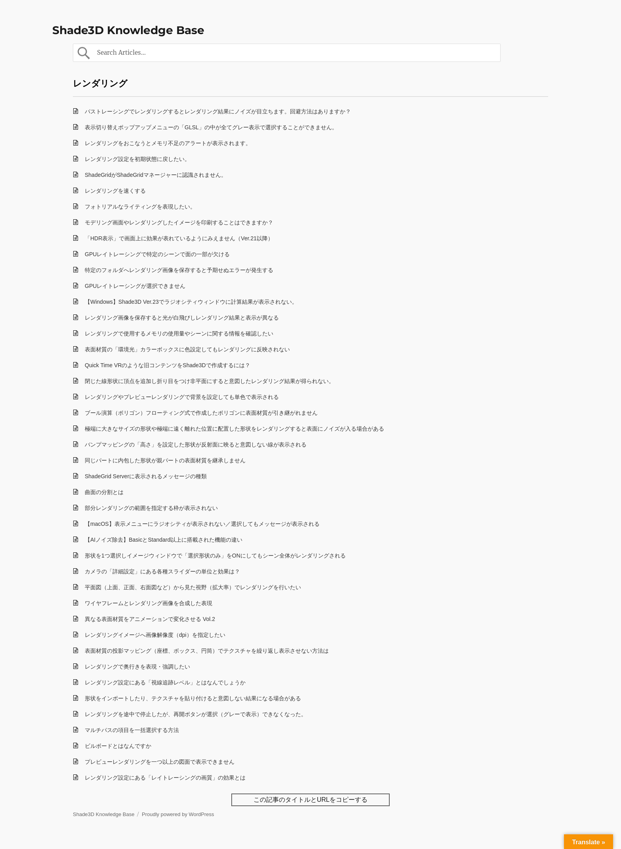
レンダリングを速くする (115, 191)
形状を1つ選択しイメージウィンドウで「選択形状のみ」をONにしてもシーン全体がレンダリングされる (215, 555)
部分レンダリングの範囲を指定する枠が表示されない (151, 508)
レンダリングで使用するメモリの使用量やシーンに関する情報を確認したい (179, 333)
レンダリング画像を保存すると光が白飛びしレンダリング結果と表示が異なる (182, 317)
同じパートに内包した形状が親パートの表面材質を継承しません (165, 460)
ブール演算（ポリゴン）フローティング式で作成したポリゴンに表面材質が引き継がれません (201, 413)
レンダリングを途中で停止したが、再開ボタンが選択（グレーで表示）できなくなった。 (196, 714)
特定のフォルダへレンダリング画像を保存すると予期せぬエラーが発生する (179, 270)
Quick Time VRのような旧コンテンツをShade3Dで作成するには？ (167, 365)
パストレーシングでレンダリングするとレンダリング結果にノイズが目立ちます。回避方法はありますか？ (218, 111)
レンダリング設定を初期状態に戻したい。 (137, 159)
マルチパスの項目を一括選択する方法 (132, 730)
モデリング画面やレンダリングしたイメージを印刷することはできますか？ (179, 222)
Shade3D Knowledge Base (128, 30)
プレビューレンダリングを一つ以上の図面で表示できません (159, 762)
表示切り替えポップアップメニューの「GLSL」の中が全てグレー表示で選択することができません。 (211, 127)
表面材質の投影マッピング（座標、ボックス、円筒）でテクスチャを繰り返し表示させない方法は (207, 651)
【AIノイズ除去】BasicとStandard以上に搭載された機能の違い (163, 540)
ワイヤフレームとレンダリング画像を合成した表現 (148, 603)
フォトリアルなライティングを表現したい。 (140, 206)
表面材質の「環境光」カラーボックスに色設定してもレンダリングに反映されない (187, 349)
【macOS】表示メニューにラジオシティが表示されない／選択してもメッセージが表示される (202, 524)
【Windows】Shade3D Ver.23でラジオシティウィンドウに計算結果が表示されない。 (191, 302)
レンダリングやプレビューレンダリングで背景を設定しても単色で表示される (182, 397)
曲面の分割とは (104, 492)
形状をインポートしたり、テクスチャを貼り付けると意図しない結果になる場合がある (193, 698)
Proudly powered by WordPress (178, 814)
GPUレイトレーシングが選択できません (135, 286)
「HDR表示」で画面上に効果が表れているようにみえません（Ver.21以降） (179, 238)
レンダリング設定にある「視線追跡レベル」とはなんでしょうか (165, 682)
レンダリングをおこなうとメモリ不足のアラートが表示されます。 (168, 143)
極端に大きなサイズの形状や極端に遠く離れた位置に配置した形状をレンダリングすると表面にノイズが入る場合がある (234, 428)
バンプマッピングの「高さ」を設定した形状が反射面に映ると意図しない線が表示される (196, 444)
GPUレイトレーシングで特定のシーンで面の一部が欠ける (157, 254)
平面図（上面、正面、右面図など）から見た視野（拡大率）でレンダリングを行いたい (193, 587)
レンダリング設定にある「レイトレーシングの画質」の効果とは (165, 777)
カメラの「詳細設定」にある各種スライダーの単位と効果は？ (162, 571)
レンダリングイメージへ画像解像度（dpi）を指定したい (155, 635)
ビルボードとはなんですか (118, 746)
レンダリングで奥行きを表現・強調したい (137, 666)
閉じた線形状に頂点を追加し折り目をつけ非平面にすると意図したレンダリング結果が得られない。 (209, 381)
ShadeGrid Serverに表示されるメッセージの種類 (146, 476)
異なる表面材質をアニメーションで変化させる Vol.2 (150, 619)
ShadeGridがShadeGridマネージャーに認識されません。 (156, 175)
